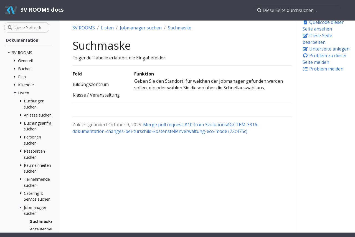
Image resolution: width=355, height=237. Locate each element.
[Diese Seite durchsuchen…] (297, 10)
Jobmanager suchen (141, 28)
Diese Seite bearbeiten (317, 38)
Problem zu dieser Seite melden (325, 58)
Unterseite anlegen (326, 49)
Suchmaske (179, 28)
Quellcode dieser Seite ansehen (323, 25)
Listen (107, 28)
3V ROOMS (83, 28)
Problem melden (323, 69)
